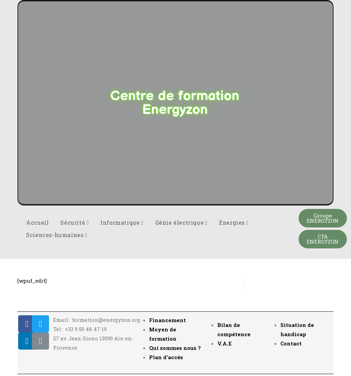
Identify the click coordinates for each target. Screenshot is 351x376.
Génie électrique (181, 222)
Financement (167, 320)
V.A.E (224, 343)
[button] (323, 218)
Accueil (37, 222)
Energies (234, 222)
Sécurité (74, 222)
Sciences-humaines (56, 234)
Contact (291, 343)
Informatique (121, 222)
